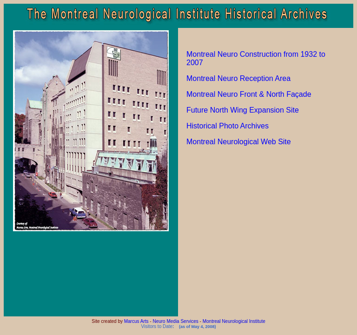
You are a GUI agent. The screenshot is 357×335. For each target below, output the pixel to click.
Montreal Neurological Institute (234, 321)
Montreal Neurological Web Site (238, 142)
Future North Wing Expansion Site (242, 110)
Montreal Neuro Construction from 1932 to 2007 (255, 58)
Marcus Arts (136, 321)
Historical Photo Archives (227, 126)
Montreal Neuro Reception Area (238, 78)
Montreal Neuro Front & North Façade (248, 94)
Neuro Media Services (175, 321)
